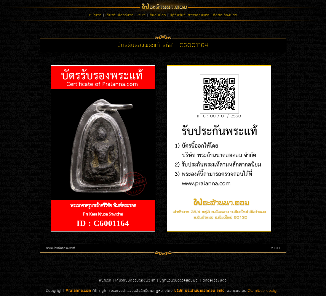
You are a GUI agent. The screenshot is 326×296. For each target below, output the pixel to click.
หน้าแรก (95, 15)
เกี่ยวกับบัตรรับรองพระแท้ (126, 15)
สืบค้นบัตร (158, 15)
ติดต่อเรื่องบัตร (225, 15)
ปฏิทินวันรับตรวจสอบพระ (189, 15)
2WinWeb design (263, 291)
